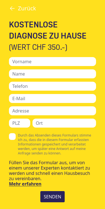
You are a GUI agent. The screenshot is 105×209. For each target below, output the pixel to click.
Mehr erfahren (25, 184)
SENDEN (52, 197)
